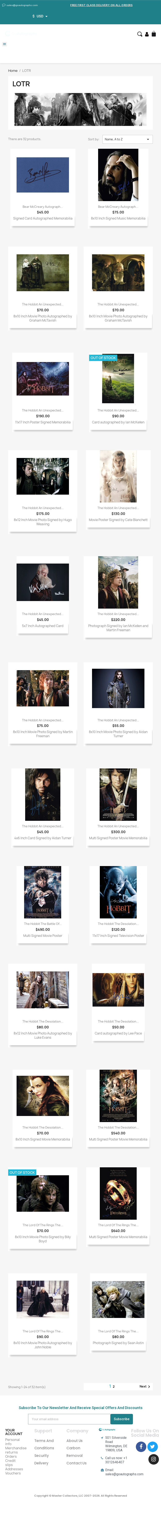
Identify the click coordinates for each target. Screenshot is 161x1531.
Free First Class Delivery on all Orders (101, 5)
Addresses (14, 1469)
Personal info (12, 1441)
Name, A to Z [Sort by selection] (128, 139)
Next (146, 1386)
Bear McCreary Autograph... (43, 207)
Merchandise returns (16, 1450)
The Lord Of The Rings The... (43, 1331)
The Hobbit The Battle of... (43, 924)
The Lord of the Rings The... (43, 1225)
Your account (13, 1432)
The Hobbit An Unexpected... (43, 304)
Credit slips (10, 1462)
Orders (11, 1456)
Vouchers (13, 1473)
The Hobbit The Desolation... (118, 924)
